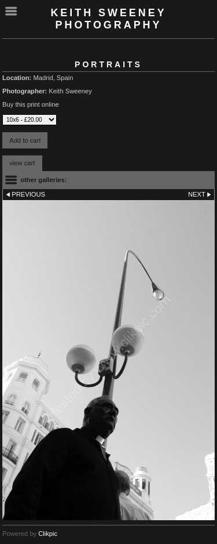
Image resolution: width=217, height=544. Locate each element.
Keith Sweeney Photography (108, 19)
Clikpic (47, 533)
